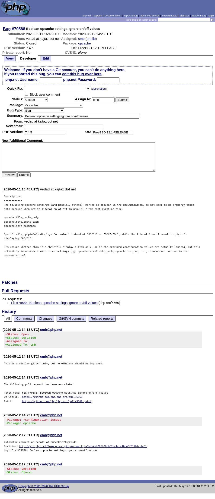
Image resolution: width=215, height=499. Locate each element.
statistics (184, 15)
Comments (24, 318)
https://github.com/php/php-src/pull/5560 (52, 399)
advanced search (149, 15)
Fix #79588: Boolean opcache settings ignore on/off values (54, 303)
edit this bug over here (82, 74)
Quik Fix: (15, 88)
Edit (46, 58)
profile (91, 39)
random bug (199, 15)
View (10, 58)
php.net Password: (79, 80)
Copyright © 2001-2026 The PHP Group (43, 491)
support (98, 15)
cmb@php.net (51, 330)
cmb (81, 39)
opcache (84, 43)
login (211, 15)
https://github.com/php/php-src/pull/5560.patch (56, 403)
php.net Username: (22, 80)
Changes (45, 318)
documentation (113, 15)
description (99, 88)
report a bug (131, 15)
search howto (169, 15)
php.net (87, 15)
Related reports (102, 318)
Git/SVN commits (71, 318)
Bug (7, 28)
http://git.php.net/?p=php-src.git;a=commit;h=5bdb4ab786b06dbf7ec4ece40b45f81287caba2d (83, 450)
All (8, 318)
